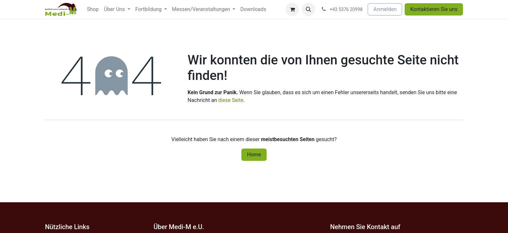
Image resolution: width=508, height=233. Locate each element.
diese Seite (231, 100)
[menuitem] (92, 9)
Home (254, 154)
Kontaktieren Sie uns (433, 9)
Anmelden (385, 9)
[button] (308, 9)
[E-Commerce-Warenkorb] (292, 9)
